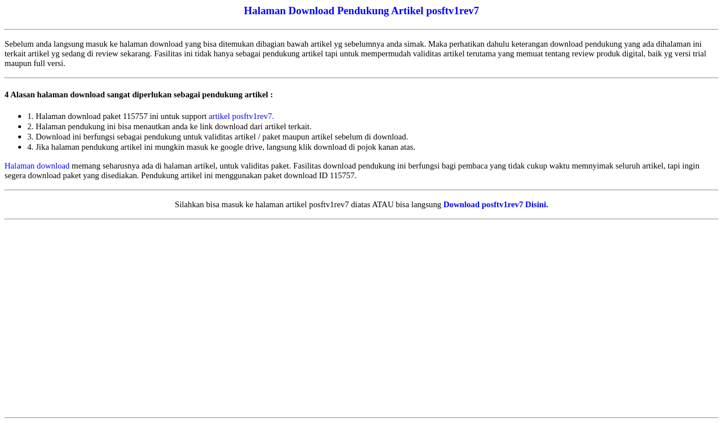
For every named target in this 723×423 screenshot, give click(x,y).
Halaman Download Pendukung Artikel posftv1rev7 (361, 11)
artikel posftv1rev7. (241, 116)
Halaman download (37, 165)
